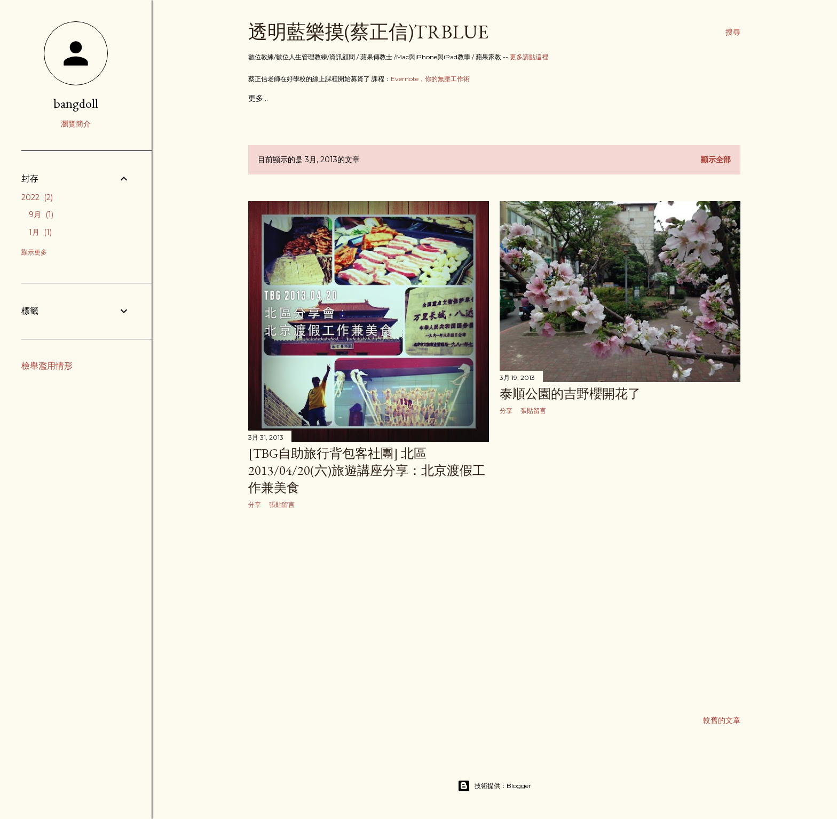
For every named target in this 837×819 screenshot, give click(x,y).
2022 (37, 197)
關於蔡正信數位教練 (353, 98)
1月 (40, 232)
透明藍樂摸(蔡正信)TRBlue (368, 31)
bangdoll (75, 103)
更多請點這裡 (529, 57)
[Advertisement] (368, 611)
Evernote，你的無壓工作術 (430, 79)
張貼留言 (282, 504)
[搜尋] (732, 32)
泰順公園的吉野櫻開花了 (570, 393)
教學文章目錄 (291, 98)
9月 (41, 214)
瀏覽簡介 (76, 124)
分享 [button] (254, 504)
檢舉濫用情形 (47, 366)
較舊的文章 (721, 720)
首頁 (255, 98)
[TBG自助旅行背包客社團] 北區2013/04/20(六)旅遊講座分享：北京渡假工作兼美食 (366, 470)
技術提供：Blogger (494, 786)
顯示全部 (716, 159)
